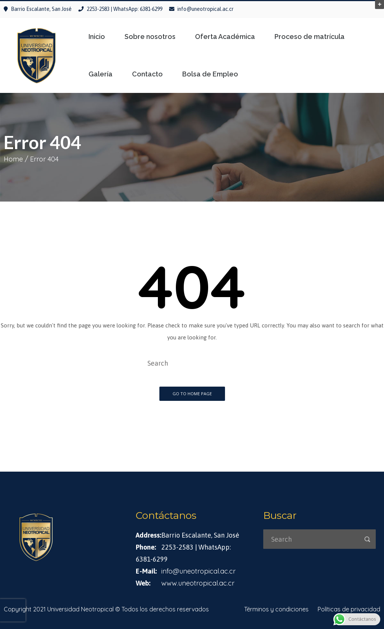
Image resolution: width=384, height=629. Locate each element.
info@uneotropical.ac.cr (205, 9)
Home (13, 159)
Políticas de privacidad (349, 609)
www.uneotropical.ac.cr (197, 583)
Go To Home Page (192, 393)
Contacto (147, 74)
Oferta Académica (225, 36)
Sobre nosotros (150, 36)
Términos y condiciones (276, 609)
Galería (100, 74)
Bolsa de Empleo (210, 74)
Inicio (96, 36)
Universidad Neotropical (80, 609)
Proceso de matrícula (309, 36)
